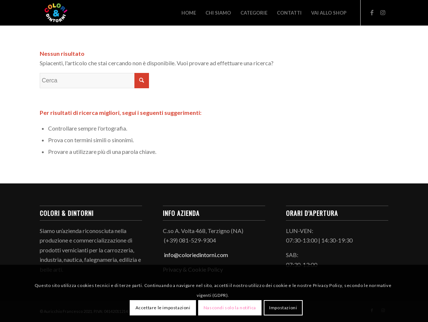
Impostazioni (283, 307)
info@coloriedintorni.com (195, 254)
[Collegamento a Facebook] (371, 12)
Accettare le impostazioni (163, 307)
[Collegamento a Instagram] (382, 12)
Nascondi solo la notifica (230, 307)
